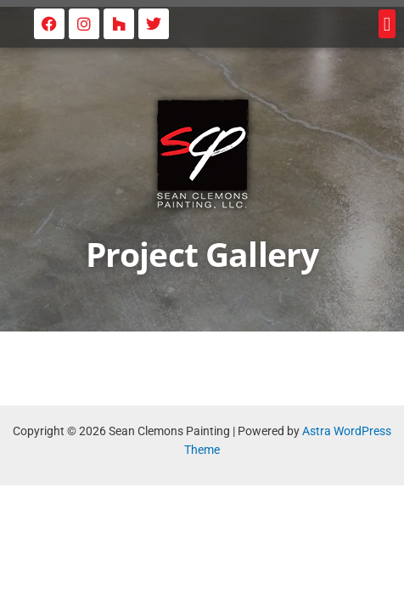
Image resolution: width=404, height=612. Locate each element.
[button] (387, 24)
